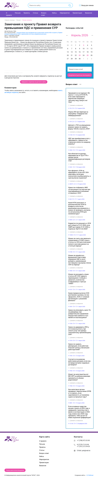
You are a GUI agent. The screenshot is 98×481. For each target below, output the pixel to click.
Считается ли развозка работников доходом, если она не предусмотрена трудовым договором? (79, 362)
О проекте (9, 14)
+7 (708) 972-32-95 (83, 440)
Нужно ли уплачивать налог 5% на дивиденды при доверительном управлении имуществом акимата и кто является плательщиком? (79, 313)
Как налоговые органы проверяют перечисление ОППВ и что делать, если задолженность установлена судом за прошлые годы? (79, 393)
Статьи (35, 13)
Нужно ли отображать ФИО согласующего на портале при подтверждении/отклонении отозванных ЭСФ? (79, 190)
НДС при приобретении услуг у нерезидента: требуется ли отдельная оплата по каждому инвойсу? (79, 141)
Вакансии (88, 13)
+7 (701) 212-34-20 (83, 446)
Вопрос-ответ (44, 14)
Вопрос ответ (73, 84)
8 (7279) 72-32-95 (83, 444)
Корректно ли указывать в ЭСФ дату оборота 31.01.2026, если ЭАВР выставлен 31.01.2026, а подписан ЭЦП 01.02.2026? (79, 226)
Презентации (77, 13)
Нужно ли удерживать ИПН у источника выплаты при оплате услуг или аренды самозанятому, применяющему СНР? (79, 330)
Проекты (27, 13)
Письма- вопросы (27, 20)
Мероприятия (65, 13)
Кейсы (54, 13)
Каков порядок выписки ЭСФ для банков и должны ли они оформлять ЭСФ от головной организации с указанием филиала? (78, 296)
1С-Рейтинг (90, 475)
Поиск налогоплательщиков (15, 470)
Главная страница (10, 20)
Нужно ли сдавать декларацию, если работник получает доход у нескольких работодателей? (78, 347)
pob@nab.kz (86, 450)
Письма (17, 13)
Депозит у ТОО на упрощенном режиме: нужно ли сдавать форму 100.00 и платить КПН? (79, 127)
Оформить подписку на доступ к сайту (34, 82)
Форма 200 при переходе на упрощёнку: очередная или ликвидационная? (78, 113)
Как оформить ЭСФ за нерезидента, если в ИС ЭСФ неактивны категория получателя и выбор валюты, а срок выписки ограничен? (79, 174)
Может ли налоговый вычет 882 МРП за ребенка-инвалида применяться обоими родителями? (79, 377)
